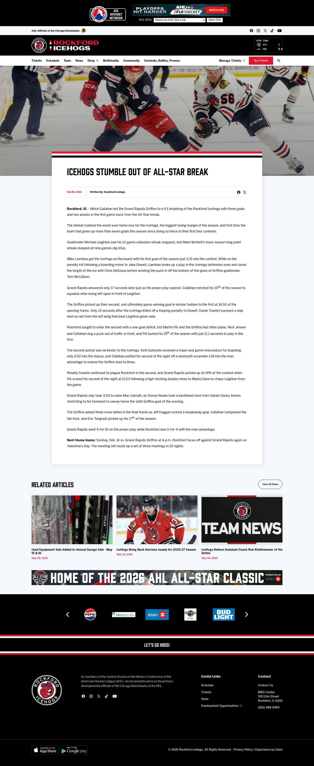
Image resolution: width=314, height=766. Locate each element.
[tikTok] (272, 30)
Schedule (52, 61)
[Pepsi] (124, 614)
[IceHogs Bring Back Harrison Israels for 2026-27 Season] (157, 519)
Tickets (37, 61)
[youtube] (279, 30)
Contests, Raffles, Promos (162, 61)
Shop (93, 61)
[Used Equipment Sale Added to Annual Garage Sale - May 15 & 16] (72, 519)
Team (67, 61)
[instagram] (258, 30)
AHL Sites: (146, 20)
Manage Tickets (232, 61)
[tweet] (244, 192)
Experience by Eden (268, 750)
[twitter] (265, 30)
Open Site (214, 20)
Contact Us (265, 685)
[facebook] (251, 30)
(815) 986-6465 (268, 707)
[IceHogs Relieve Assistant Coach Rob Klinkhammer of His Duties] (242, 519)
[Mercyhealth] (157, 614)
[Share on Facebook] (238, 192)
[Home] (65, 45)
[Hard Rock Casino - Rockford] (224, 614)
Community (131, 61)
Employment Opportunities (221, 706)
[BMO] (190, 614)
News (79, 61)
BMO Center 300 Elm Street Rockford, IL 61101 (270, 696)
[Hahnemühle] (90, 614)
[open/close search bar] (278, 60)
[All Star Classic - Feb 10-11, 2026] (157, 577)
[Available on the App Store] (45, 750)
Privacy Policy (243, 750)
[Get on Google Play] (74, 750)
